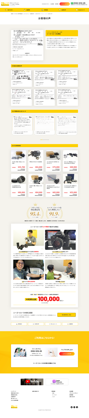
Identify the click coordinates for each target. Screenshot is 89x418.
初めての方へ (9, 10)
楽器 (53, 393)
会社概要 (71, 391)
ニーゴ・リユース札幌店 (54, 34)
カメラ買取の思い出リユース (19, 111)
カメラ (53, 396)
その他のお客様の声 (17, 66)
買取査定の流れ (14, 395)
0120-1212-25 (36, 351)
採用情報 (71, 395)
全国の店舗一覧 (35, 391)
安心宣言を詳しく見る (66, 314)
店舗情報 (26, 10)
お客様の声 (62, 10)
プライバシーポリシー (73, 393)
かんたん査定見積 (14, 400)
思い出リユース (80, 10)
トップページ (13, 391)
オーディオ (54, 395)
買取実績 (44, 10)
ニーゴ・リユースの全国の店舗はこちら (44, 363)
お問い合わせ (72, 396)
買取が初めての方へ (15, 393)
